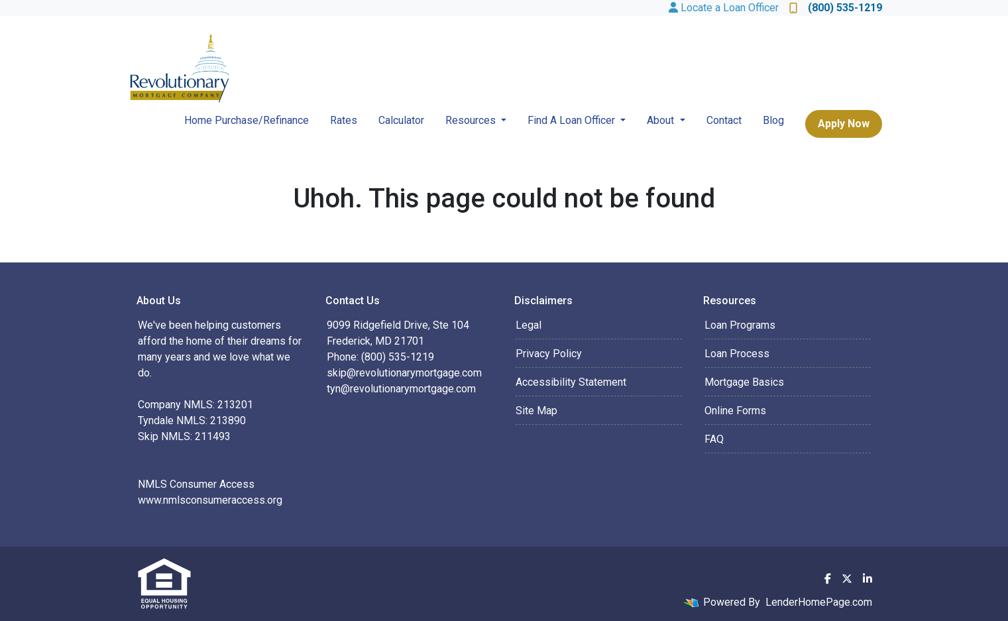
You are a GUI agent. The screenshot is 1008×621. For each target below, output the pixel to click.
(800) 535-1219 (835, 7)
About (662, 120)
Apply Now (843, 123)
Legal (528, 325)
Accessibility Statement (571, 382)
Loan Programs (739, 325)
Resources (471, 120)
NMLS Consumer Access (196, 484)
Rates (343, 120)
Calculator (401, 120)
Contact (724, 120)
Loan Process (736, 353)
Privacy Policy (549, 353)
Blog (773, 120)
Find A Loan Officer (573, 120)
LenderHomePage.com (818, 602)
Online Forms (735, 410)
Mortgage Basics (744, 382)
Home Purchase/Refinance (246, 120)
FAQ (714, 439)
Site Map (536, 410)
